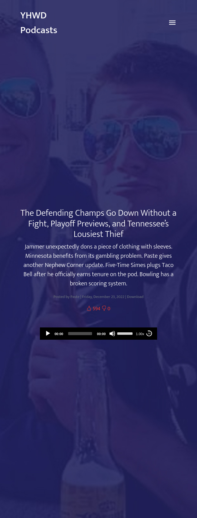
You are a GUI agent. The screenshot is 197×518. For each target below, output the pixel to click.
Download (135, 297)
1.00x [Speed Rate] (140, 334)
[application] (98, 333)
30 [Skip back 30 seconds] (149, 333)
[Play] (48, 334)
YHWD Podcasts (38, 22)
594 (94, 309)
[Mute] (112, 334)
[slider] (80, 333)
